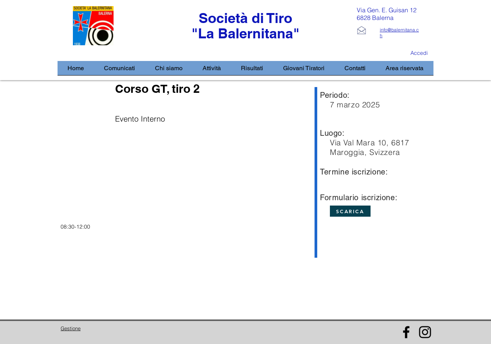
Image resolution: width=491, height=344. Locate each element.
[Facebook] (406, 332)
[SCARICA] (350, 211)
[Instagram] (425, 332)
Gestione (71, 328)
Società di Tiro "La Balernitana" (245, 25)
